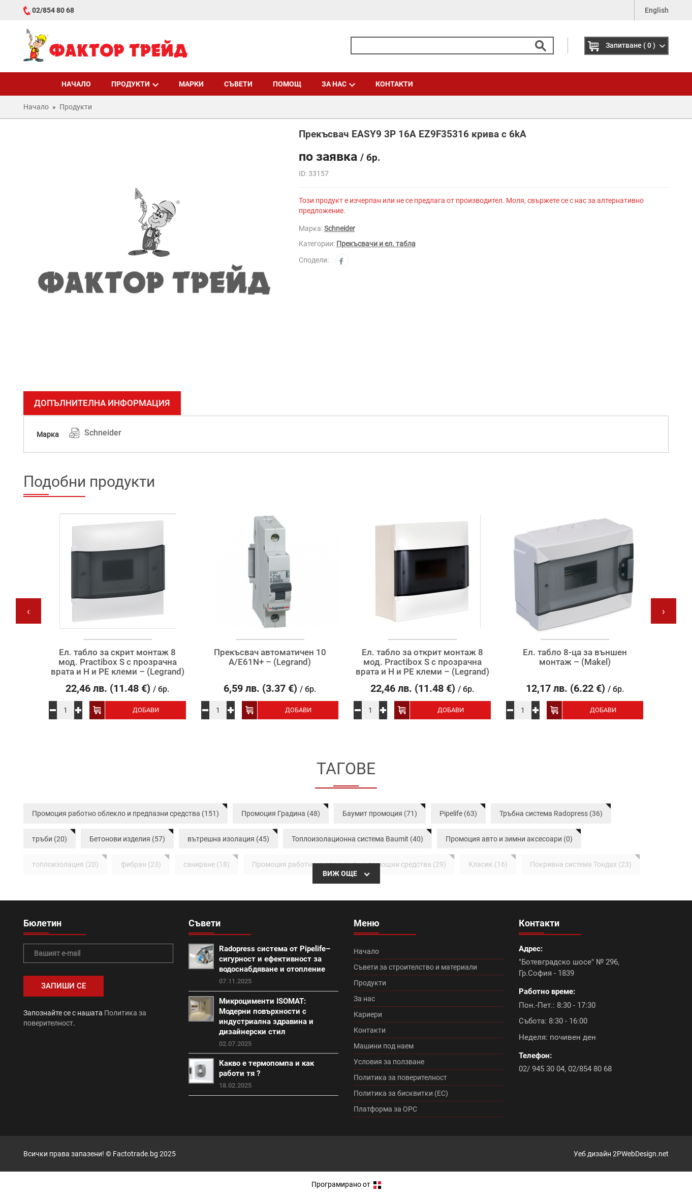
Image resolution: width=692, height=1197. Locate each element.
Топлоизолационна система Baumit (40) (357, 839)
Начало (76, 84)
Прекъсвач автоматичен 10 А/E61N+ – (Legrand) (270, 657)
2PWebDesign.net (641, 1154)
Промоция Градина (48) (280, 813)
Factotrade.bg (135, 1154)
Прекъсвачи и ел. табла (376, 244)
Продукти (135, 84)
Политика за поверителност (400, 1077)
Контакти (394, 84)
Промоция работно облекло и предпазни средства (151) (125, 813)
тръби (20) (49, 839)
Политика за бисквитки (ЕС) (401, 1093)
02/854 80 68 (53, 10)
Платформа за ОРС (385, 1109)
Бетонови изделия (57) (127, 839)
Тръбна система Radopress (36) (551, 813)
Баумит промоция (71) (379, 813)
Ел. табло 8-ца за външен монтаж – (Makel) (575, 657)
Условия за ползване (389, 1062)
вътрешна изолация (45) (228, 839)
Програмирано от (346, 1184)
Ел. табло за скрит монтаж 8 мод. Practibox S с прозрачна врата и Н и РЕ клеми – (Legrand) (117, 662)
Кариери (368, 1014)
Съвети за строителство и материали (415, 967)
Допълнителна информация (102, 403)
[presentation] (28, 611)
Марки (191, 84)
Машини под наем (384, 1046)
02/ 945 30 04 (541, 1068)
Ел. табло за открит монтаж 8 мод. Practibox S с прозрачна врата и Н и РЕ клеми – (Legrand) (422, 662)
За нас (338, 84)
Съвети (238, 84)
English (657, 10)
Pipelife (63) (458, 813)
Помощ (287, 84)
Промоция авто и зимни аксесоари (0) (509, 839)
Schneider (339, 228)
